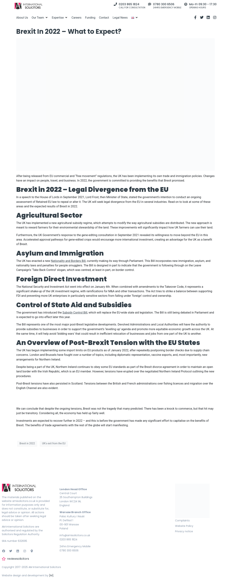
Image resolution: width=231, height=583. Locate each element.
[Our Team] (40, 17)
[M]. (51, 575)
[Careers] (76, 17)
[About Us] (22, 17)
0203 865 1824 (129, 4)
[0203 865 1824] (115, 4)
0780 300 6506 (163, 4)
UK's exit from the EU (54, 443)
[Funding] (90, 17)
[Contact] (104, 17)
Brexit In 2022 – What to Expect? (68, 31)
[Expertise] (60, 17)
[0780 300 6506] (149, 4)
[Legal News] (120, 17)
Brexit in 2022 (27, 443)
